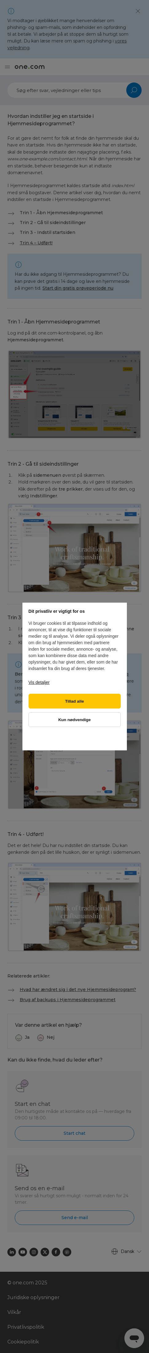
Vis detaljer (39, 682)
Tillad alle (74, 701)
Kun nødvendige (74, 719)
